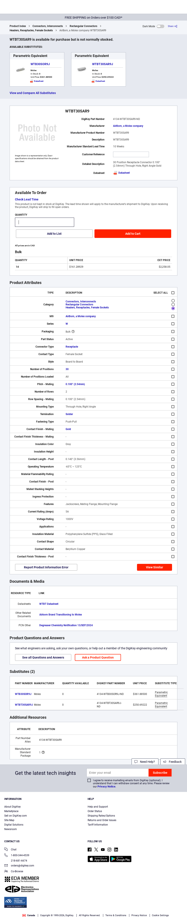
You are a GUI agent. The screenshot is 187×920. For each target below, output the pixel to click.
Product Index (18, 26)
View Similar (154, 567)
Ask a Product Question (98, 657)
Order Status (95, 811)
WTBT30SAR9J (102, 64)
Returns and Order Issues (102, 820)
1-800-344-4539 (16, 856)
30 (67, 369)
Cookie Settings (160, 915)
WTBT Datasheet (48, 603)
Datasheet (121, 172)
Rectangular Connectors (83, 26)
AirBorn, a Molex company (128, 125)
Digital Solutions (13, 824)
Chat (10, 850)
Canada (29, 915)
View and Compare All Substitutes (33, 93)
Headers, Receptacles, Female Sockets (31, 30)
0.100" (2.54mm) (75, 384)
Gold (68, 429)
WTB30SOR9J (40, 64)
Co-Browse (13, 872)
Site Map (9, 820)
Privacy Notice (106, 786)
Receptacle (72, 346)
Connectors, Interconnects (47, 26)
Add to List (54, 233)
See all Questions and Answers (43, 657)
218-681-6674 (15, 860)
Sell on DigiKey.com (15, 815)
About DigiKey (12, 806)
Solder (69, 414)
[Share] (172, 26)
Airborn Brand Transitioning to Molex (60, 614)
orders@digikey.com (19, 866)
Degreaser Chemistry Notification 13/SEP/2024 (66, 625)
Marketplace (11, 811)
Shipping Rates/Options (101, 815)
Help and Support (98, 806)
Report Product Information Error (46, 567)
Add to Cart (132, 233)
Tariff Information (98, 824)
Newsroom (10, 829)
